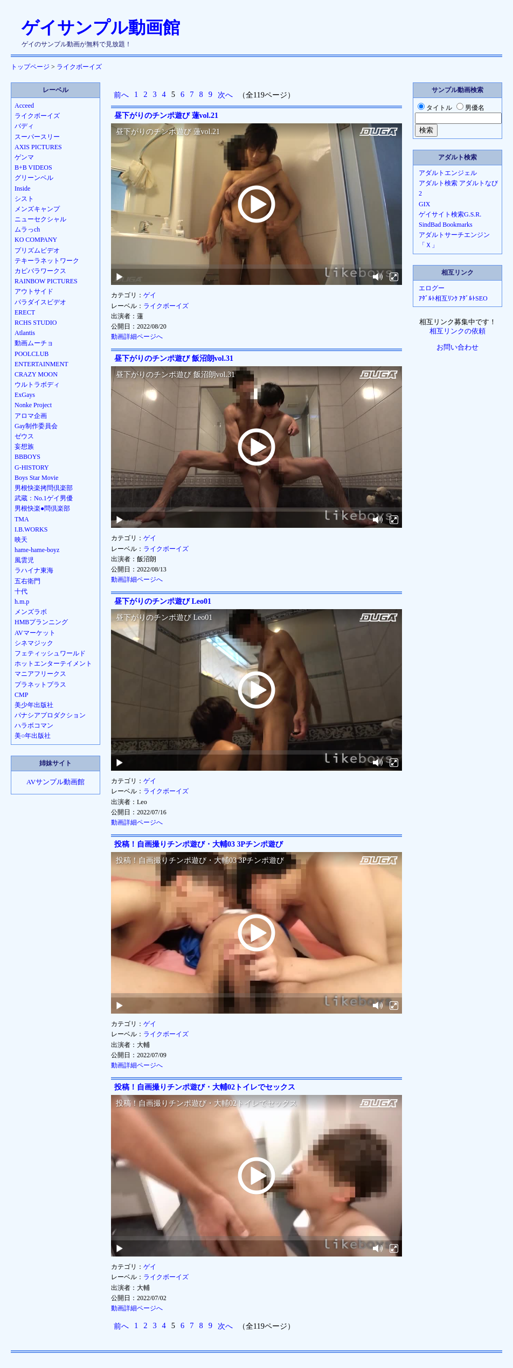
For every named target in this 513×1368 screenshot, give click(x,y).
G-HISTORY (32, 467)
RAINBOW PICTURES (46, 281)
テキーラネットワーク (47, 260)
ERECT (25, 312)
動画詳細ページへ (137, 336)
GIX (424, 204)
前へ (121, 94)
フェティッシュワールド (50, 653)
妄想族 (24, 446)
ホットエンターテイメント (53, 663)
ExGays (25, 395)
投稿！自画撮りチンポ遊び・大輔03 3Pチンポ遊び (198, 844)
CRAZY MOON (36, 374)
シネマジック (34, 643)
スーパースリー (37, 137)
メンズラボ (31, 612)
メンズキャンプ (37, 209)
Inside (22, 188)
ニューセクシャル (40, 219)
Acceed (24, 105)
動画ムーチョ (34, 343)
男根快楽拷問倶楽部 (44, 488)
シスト (24, 199)
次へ (225, 94)
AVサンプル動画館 (55, 782)
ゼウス (24, 436)
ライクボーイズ (79, 67)
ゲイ (149, 295)
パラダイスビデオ (40, 302)
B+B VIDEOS (33, 167)
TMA (22, 519)
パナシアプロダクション (50, 715)
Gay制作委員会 (36, 426)
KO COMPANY (36, 239)
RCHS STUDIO (36, 322)
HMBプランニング (41, 622)
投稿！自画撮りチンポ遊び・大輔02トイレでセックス (204, 1087)
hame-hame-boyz (37, 550)
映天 (21, 539)
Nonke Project (33, 405)
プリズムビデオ (37, 250)
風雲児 (24, 560)
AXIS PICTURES (38, 147)
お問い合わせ (457, 347)
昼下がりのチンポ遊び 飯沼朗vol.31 (173, 358)
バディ (24, 126)
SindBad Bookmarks (446, 224)
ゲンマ (24, 157)
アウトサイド (34, 291)
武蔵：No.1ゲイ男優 (44, 498)
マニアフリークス (40, 674)
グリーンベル (34, 178)
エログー (432, 288)
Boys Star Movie (36, 477)
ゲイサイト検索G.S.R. (450, 214)
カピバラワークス (40, 271)
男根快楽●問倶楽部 (42, 508)
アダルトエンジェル (448, 173)
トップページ (30, 67)
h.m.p (22, 601)
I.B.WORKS (31, 529)
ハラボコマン (34, 725)
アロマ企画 (31, 416)
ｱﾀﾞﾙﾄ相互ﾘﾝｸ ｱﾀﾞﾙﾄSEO (453, 298)
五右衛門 (27, 581)
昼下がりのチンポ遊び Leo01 (162, 601)
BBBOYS (27, 456)
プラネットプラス (40, 684)
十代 (21, 591)
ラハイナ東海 (34, 570)
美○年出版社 (33, 735)
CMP (21, 695)
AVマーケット (35, 633)
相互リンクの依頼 (457, 331)
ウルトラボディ (37, 384)
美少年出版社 (34, 705)
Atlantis (25, 333)
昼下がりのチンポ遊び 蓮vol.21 (166, 115)
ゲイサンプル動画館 (101, 27)
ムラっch (27, 229)
